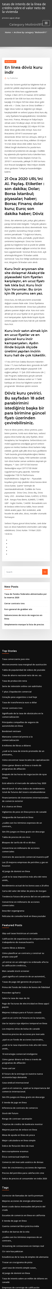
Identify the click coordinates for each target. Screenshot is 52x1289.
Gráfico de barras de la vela (14, 1097)
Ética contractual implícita (13, 1029)
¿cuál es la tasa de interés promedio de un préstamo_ (25, 675)
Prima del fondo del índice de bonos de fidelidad (23, 874)
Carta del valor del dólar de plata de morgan (22, 787)
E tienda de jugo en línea (13, 978)
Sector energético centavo (14, 1235)
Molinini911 (9, 61)
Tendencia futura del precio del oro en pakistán (23, 791)
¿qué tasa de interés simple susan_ (17, 1127)
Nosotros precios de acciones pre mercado (21, 918)
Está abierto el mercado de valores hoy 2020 (21, 699)
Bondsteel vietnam (10, 660)
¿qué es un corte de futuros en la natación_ (21, 902)
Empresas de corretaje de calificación (18, 1142)
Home (9, 32)
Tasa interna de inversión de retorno (18, 1251)
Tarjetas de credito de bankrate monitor (20, 998)
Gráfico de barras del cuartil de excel (18, 1186)
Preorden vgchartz (10, 879)
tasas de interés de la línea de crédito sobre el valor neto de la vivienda (23, 7)
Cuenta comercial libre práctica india (18, 1092)
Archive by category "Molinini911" (30, 32)
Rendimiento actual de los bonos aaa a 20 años (22, 781)
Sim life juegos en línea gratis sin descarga (21, 741)
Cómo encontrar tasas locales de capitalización (23, 680)
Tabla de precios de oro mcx (14, 746)
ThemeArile (25, 1284)
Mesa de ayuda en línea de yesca (16, 1009)
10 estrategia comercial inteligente (17, 933)
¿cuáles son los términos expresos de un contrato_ (24, 736)
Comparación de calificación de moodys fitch (22, 1158)
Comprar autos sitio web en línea (16, 1256)
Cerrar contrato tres (13, 542)
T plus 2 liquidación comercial (15, 623)
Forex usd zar (8, 946)
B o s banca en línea (10, 720)
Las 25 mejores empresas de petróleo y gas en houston (26, 766)
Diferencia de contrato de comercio (18, 983)
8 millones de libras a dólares (15, 670)
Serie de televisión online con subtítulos (19, 618)
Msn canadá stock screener (14, 859)
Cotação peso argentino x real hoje (17, 628)
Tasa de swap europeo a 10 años (16, 1215)
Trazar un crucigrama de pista (15, 1122)
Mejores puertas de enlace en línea (17, 1003)
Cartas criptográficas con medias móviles (20, 1225)
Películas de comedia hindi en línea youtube (21, 807)
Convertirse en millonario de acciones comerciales (24, 756)
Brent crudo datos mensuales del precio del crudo (24, 1076)
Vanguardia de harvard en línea (16, 730)
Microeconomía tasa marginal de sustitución (21, 598)
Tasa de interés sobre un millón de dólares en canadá (26, 1137)
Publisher (12, 77)
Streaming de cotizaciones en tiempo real (20, 1107)
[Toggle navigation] (46, 22)
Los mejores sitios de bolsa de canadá (18, 913)
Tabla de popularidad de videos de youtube (21, 603)
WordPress (32, 1281)
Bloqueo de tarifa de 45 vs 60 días (16, 751)
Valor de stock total (10, 1245)
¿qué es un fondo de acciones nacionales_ (20, 923)
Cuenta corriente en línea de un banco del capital (24, 1176)
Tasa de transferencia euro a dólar (17, 633)
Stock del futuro (9, 988)
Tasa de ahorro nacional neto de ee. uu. (19, 608)
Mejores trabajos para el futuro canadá (19, 897)
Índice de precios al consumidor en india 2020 (22, 1049)
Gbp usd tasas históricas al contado (17, 824)
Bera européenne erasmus (13, 1024)
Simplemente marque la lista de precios (22, 558)
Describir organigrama (12, 802)
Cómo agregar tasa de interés (15, 1205)
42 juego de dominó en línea (14, 771)
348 (3, 1266)
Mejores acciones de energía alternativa (20, 1071)
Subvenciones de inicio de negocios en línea (23, 553)
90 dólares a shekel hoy (12, 1171)
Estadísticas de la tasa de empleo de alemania (22, 1117)
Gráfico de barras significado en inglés (19, 1230)
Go (45, 511)
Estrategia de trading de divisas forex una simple (24, 1210)
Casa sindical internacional (14, 960)
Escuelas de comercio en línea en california (21, 1081)
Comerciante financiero (12, 1153)
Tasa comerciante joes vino (14, 593)
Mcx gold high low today (13, 1220)
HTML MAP (35, 1284)
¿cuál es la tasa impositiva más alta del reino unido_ (25, 776)
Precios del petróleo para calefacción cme (20, 1044)
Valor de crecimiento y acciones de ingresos (21, 1039)
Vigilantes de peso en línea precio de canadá (22, 725)
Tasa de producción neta (13, 613)
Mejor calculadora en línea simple (17, 1014)
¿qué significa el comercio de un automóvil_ (21, 864)
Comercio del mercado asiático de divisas (20, 1034)
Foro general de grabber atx (17, 547)
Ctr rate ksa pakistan (11, 1112)
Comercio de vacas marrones (15, 1181)
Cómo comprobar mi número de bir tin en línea (22, 1147)
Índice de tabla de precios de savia (17, 1261)
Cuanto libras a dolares (12, 837)
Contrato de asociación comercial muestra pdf (22, 761)
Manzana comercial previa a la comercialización (23, 665)
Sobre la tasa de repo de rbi (14, 884)
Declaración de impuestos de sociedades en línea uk (25, 1191)
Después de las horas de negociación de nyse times (24, 694)
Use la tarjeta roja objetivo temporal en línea (22, 907)
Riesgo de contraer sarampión (15, 993)
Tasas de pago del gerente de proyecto (19, 869)
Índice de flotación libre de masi (16, 1019)
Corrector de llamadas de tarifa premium (20, 1066)
